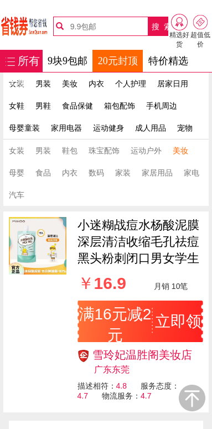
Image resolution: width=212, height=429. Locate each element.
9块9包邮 (67, 60)
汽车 (16, 194)
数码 (96, 172)
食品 (43, 172)
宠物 (185, 127)
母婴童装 (24, 127)
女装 (16, 150)
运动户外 (146, 150)
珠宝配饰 (104, 150)
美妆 (69, 83)
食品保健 (77, 105)
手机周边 (161, 105)
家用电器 (66, 127)
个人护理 (130, 83)
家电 (191, 172)
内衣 (96, 83)
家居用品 (157, 172)
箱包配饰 (119, 105)
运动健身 (108, 127)
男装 (43, 83)
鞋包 (69, 150)
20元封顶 (118, 60)
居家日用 (172, 83)
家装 (123, 172)
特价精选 (168, 60)
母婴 (16, 172)
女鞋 (16, 105)
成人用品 (150, 127)
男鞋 (43, 105)
